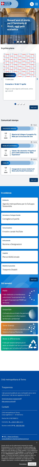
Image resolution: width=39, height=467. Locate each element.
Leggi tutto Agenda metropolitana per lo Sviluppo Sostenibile (19, 204)
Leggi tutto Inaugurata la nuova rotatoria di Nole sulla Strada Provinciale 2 (19, 168)
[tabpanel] (19, 26)
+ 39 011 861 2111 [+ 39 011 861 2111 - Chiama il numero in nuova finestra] (16, 422)
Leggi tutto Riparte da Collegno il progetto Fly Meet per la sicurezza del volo (19, 134)
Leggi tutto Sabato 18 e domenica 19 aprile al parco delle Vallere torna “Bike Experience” (19, 151)
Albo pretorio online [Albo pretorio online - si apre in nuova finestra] (8, 401)
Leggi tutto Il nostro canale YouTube (19, 230)
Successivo (37, 26)
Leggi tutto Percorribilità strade (19, 256)
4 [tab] (24, 41)
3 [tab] (21, 41)
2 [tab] (18, 41)
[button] (36, 4)
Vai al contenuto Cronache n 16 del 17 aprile (19, 77)
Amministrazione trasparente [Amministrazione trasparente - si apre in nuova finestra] (11, 399)
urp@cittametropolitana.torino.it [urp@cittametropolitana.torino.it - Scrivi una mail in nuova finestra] (13, 442)
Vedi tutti (34, 107)
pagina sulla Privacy (26, 465)
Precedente (2, 26)
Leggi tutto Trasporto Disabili (19, 268)
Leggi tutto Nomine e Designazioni (19, 243)
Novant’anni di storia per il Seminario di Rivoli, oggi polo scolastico (18, 24)
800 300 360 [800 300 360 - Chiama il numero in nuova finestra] (19, 425)
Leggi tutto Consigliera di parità (19, 218)
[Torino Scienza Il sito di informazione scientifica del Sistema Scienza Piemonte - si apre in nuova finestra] (19, 328)
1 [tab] (14, 41)
